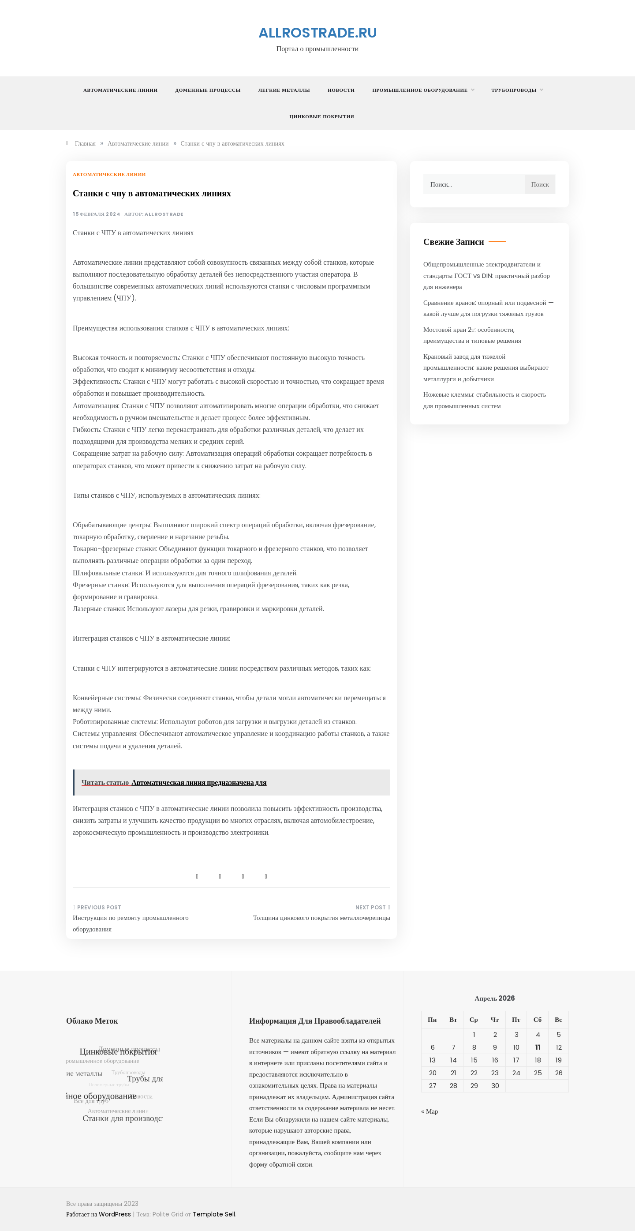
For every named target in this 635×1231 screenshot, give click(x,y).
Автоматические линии (120, 90)
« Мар (429, 1111)
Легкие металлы (284, 90)
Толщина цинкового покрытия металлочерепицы (321, 917)
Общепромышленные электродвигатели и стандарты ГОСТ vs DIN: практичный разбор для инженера (486, 275)
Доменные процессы (208, 90)
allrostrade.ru (317, 32)
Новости (341, 90)
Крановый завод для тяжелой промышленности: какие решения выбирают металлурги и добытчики (486, 367)
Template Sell (214, 1214)
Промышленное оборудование (423, 90)
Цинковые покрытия (322, 116)
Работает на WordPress (99, 1214)
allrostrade (164, 214)
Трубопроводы (517, 90)
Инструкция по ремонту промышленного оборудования (131, 923)
